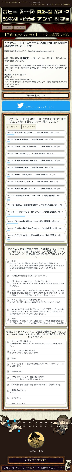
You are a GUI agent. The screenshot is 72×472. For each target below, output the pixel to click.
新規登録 (66, 4)
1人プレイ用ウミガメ (19, 468)
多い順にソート (13, 127)
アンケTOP (7, 27)
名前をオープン (29, 127)
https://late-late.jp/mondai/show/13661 (41, 51)
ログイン (58, 4)
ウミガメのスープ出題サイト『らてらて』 (15, 2)
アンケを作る (20, 27)
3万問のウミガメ (53, 468)
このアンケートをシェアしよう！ (36, 105)
